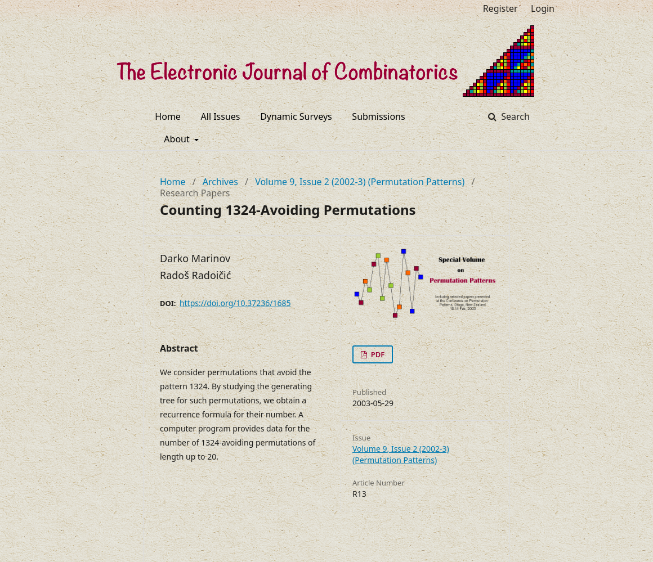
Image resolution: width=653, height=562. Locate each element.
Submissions (378, 116)
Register (500, 8)
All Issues (220, 116)
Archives (220, 181)
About (178, 139)
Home (168, 116)
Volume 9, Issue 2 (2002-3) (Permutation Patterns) (359, 181)
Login (542, 8)
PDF (376, 354)
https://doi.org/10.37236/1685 (235, 303)
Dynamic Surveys (296, 116)
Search (514, 116)
